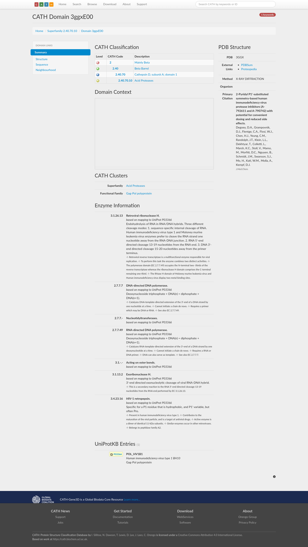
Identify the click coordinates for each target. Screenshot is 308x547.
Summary (41, 52)
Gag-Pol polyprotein (139, 193)
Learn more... (132, 499)
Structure (42, 59)
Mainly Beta (142, 62)
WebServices (185, 517)
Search (77, 4)
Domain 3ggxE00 (92, 31)
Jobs (60, 522)
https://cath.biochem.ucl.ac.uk (70, 539)
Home (62, 4)
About (127, 4)
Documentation (123, 517)
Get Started (123, 511)
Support (142, 4)
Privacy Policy (247, 522)
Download (109, 4)
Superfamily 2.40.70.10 (62, 31)
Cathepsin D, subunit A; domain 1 (156, 74)
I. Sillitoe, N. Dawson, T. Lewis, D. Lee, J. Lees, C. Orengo (124, 535)
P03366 (116, 454)
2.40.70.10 (125, 80)
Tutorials (122, 522)
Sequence (42, 64)
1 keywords (267, 14)
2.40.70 (120, 74)
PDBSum (247, 65)
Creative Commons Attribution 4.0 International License (210, 535)
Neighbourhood (46, 70)
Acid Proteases (144, 80)
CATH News (60, 511)
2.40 (115, 68)
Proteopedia (249, 69)
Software (185, 522)
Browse (92, 4)
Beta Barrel (142, 68)
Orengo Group (247, 517)
